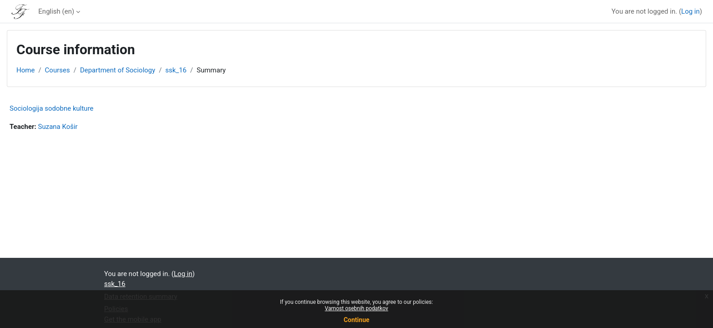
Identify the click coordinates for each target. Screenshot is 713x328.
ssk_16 (176, 70)
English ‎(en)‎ (56, 11)
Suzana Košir (58, 127)
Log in (690, 11)
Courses (57, 70)
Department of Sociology (117, 70)
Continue (357, 319)
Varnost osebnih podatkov (356, 308)
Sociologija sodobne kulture (52, 108)
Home (25, 70)
